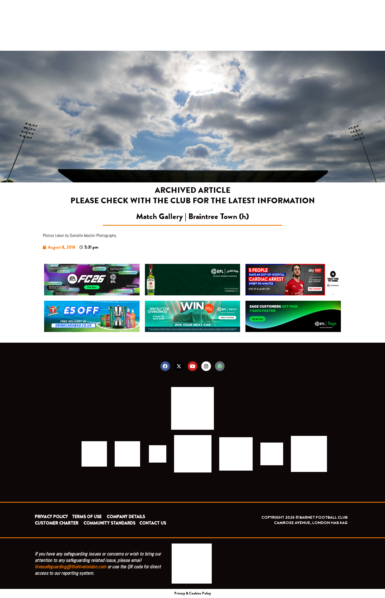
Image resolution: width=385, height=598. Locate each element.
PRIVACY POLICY (51, 517)
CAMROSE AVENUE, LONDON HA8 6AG (311, 523)
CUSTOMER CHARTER (56, 523)
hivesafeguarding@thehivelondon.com (70, 567)
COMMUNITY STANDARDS (109, 523)
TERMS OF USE (87, 517)
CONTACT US (152, 523)
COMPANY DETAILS (126, 517)
